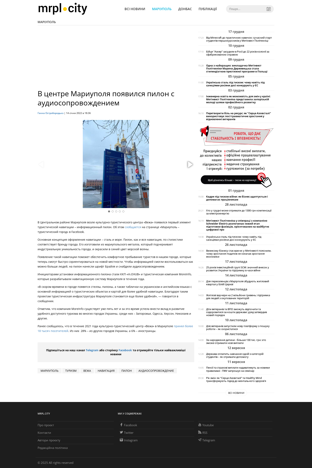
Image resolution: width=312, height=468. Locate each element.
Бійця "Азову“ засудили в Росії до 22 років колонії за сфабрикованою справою (237, 53)
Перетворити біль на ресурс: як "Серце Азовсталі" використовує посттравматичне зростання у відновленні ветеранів (238, 116)
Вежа (87, 371)
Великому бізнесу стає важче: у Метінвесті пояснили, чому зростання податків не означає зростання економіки (238, 253)
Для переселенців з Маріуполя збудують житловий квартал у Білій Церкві (237, 283)
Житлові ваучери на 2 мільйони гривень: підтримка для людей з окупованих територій (238, 297)
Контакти (44, 433)
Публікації (208, 9)
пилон (126, 371)
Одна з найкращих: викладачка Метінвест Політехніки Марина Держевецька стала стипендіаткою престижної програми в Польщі (236, 68)
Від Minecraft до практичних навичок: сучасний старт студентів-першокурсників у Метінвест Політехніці (239, 39)
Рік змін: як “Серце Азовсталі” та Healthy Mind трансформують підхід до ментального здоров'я (236, 379)
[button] (190, 165)
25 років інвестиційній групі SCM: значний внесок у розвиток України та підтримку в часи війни (237, 269)
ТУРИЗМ (71, 371)
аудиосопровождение (156, 371)
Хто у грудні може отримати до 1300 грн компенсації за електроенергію (238, 212)
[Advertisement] (116, 59)
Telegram (92, 350)
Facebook (125, 350)
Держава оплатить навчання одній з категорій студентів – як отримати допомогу (234, 355)
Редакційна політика (53, 448)
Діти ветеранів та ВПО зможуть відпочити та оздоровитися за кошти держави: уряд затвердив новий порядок (236, 312)
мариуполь (49, 371)
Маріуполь (162, 9)
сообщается (133, 227)
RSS (202, 433)
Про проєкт (46, 425)
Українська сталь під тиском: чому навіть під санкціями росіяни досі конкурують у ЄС (235, 84)
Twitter (127, 433)
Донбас (185, 9)
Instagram (129, 440)
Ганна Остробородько (50, 113)
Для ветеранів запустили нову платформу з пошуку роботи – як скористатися (238, 328)
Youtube (206, 425)
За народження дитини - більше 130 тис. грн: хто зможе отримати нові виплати (236, 341)
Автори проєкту (49, 440)
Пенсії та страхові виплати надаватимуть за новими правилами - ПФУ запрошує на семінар (238, 369)
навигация (106, 371)
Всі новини (135, 9)
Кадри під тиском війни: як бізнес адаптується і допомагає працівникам (237, 198)
